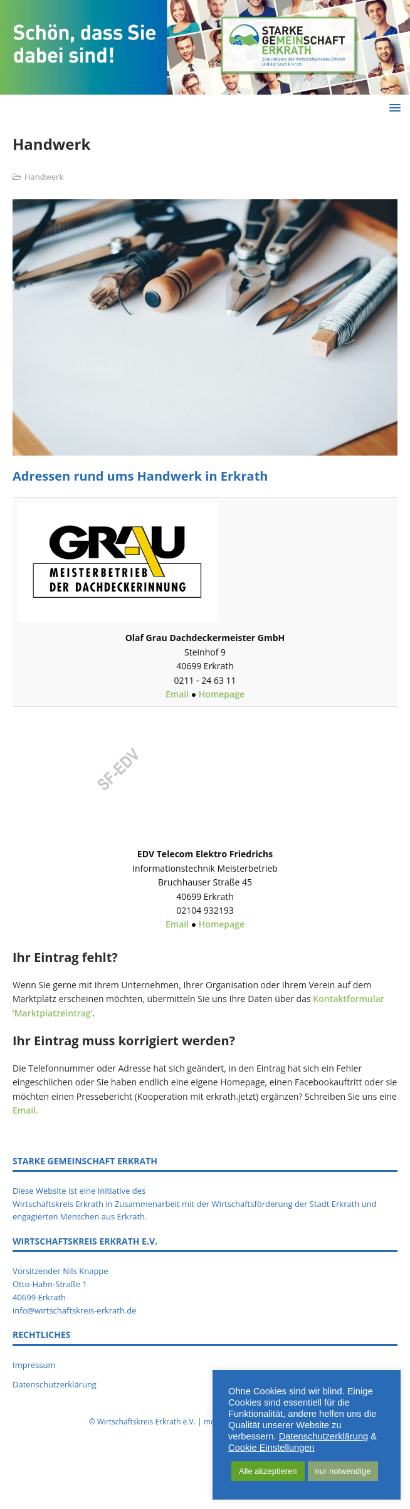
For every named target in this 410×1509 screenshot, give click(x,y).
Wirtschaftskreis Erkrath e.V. (146, 1421)
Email (178, 694)
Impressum (34, 1365)
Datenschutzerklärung (55, 1384)
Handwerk (43, 176)
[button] (393, 107)
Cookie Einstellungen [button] (271, 1448)
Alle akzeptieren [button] (268, 1471)
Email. (25, 1110)
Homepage (221, 694)
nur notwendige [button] (343, 1471)
